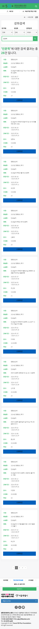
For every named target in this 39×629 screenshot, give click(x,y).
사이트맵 (30, 580)
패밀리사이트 (19, 601)
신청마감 (19, 100)
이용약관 (5, 580)
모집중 (16, 28)
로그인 (9, 11)
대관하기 (19, 589)
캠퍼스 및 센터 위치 (19, 584)
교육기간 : (6, 82)
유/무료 (4, 28)
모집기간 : (6, 76)
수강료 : (5, 92)
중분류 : (5, 63)
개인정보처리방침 (18, 580)
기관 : (5, 59)
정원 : (5, 96)
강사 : (5, 88)
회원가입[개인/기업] (29, 11)
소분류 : (5, 67)
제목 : (5, 71)
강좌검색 (29, 28)
